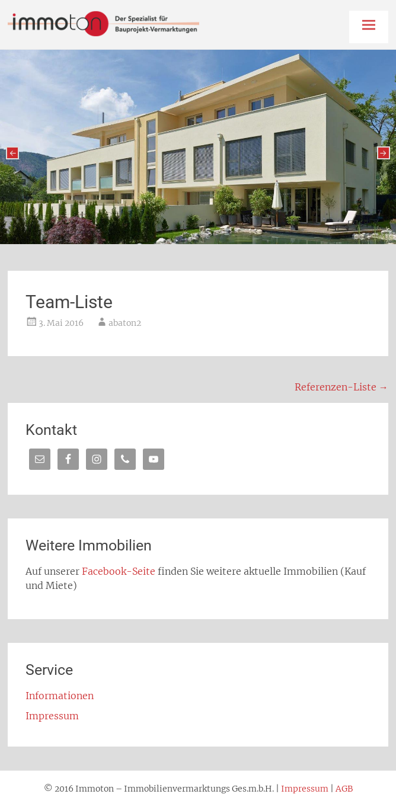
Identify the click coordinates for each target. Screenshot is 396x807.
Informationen (59, 696)
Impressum (52, 716)
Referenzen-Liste (341, 387)
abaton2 (124, 323)
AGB (344, 788)
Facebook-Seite (118, 571)
